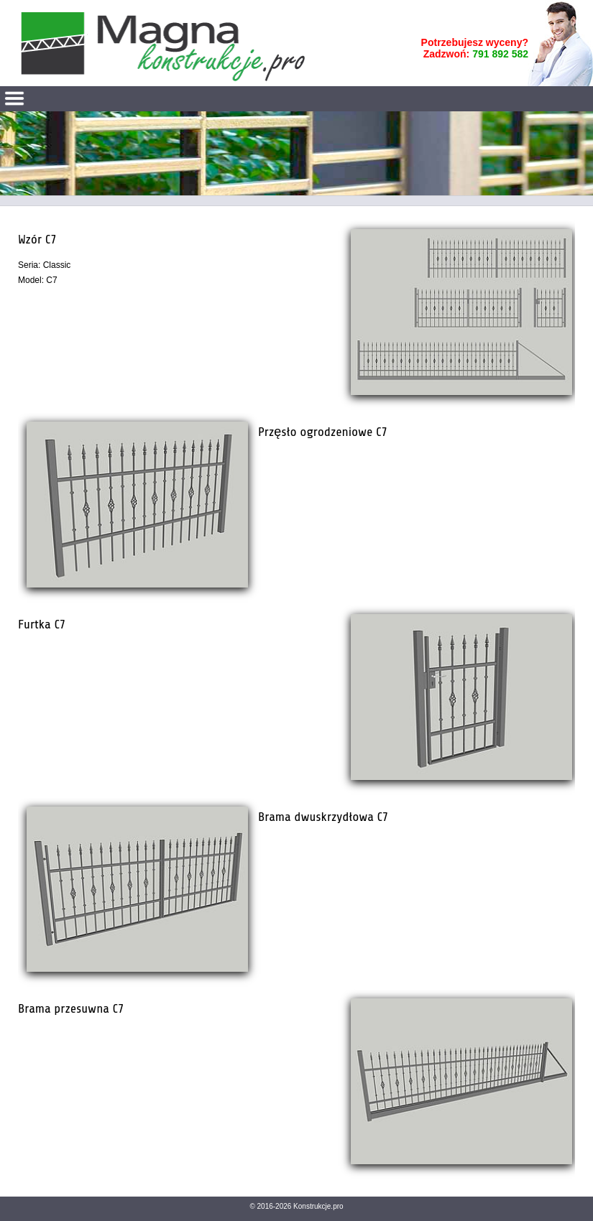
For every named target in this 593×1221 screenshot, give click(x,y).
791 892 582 (500, 54)
